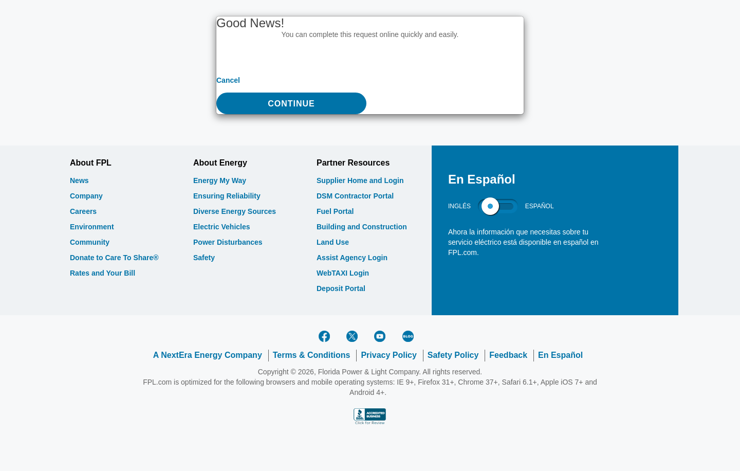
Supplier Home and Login (360, 180)
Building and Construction (362, 227)
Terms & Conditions (311, 355)
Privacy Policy (389, 355)
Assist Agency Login (352, 257)
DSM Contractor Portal (355, 196)
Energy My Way (219, 180)
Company (86, 196)
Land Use (333, 242)
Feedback (508, 355)
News (79, 180)
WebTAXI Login (343, 273)
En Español (560, 355)
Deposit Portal (341, 288)
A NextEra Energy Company (207, 355)
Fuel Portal (335, 211)
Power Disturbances (228, 242)
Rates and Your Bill (102, 273)
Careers (83, 211)
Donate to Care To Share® (114, 257)
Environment (92, 227)
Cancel (228, 80)
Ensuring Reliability (227, 196)
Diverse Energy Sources (234, 211)
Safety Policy (453, 355)
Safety (204, 257)
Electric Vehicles (221, 227)
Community (89, 242)
